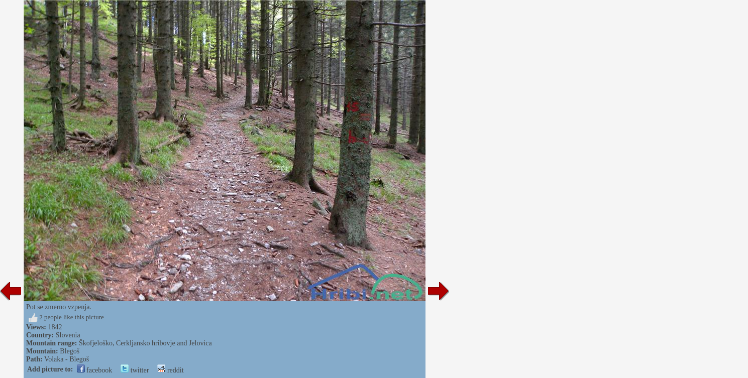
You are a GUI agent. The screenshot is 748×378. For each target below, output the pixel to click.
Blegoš (69, 351)
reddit (170, 370)
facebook (95, 370)
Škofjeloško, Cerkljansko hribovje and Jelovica (145, 343)
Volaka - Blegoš (66, 359)
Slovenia (68, 335)
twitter (135, 370)
